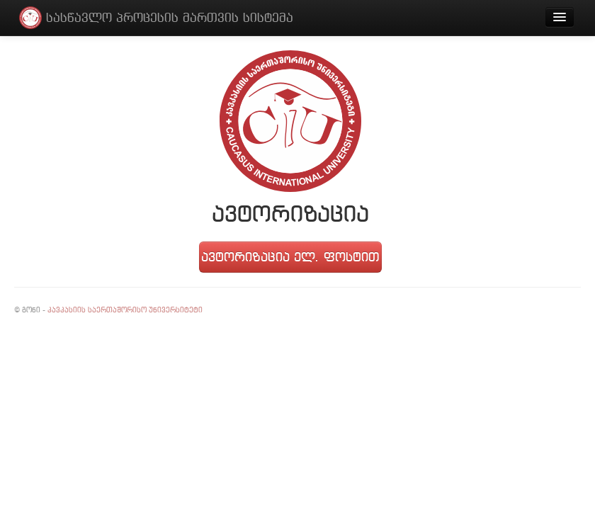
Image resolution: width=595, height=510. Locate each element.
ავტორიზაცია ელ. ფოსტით (290, 256)
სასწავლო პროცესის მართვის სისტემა (169, 17)
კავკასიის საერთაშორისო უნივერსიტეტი (125, 309)
